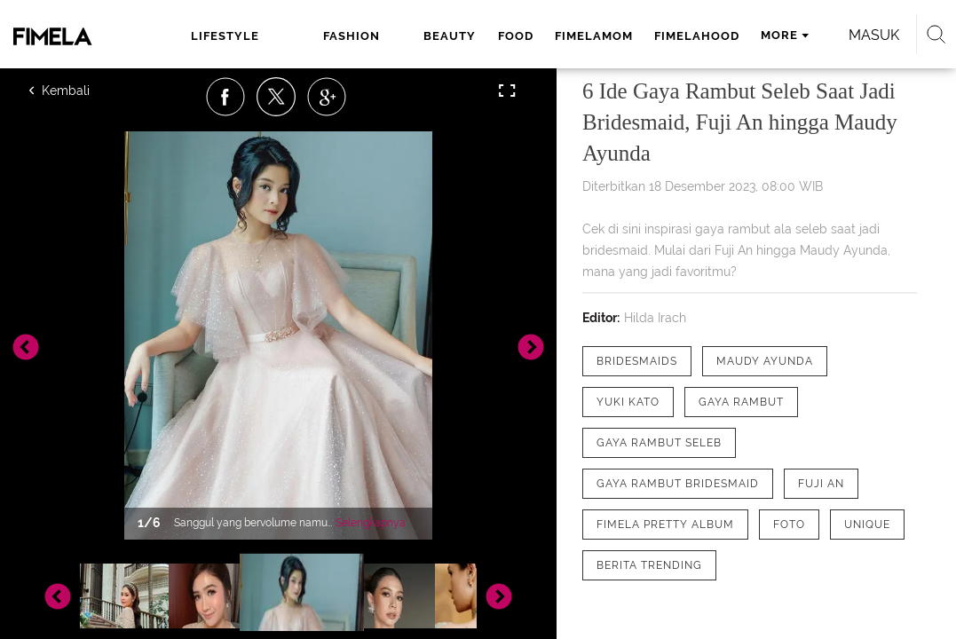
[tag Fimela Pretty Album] (665, 524)
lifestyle (210, 36)
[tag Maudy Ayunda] (764, 361)
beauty (370, 36)
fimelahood (617, 36)
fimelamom (514, 36)
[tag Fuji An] (821, 483)
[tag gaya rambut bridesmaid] (677, 483)
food (436, 36)
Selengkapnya (371, 523)
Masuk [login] (164, 83)
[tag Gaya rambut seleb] (659, 443)
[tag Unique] (867, 524)
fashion (294, 36)
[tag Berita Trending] (649, 565)
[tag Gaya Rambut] (741, 402)
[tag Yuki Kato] (628, 402)
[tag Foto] (789, 524)
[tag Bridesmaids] (637, 361)
